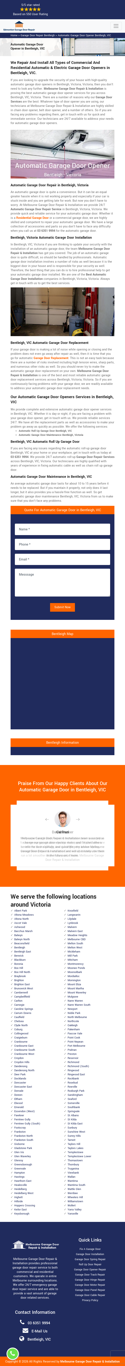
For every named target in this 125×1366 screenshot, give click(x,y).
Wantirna (73, 1181)
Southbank (74, 1107)
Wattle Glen (74, 1189)
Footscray (20, 1128)
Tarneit (71, 1140)
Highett (18, 1197)
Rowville (72, 1087)
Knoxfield (73, 911)
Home (14, 35)
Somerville (74, 1103)
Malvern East (75, 931)
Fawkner (19, 1115)
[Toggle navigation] (116, 26)
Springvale (74, 1111)
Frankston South (23, 1140)
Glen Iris (19, 1152)
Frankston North (23, 1136)
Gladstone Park (23, 1148)
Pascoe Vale (75, 1033)
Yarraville (73, 1214)
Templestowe (75, 1152)
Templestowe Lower (79, 1156)
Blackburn (20, 960)
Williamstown (75, 1201)
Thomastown (75, 1160)
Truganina (73, 1169)
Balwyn (18, 935)
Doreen (18, 1095)
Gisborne (19, 1144)
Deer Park (19, 1074)
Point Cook (74, 1037)
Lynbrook (73, 923)
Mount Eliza (74, 984)
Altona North (21, 919)
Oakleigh (73, 1025)
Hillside (18, 1201)
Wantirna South (76, 1185)
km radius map (62, 683)
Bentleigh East (22, 952)
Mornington (74, 980)
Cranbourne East (23, 1046)
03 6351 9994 (39, 1323)
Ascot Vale (20, 923)
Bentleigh (19, 947)
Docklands (20, 1078)
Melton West (75, 947)
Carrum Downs (22, 1013)
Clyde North (21, 1025)
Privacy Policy (90, 1300)
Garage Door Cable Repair (90, 1295)
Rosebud (73, 1083)
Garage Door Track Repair (90, 1275)
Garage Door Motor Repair (90, 1285)
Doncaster (20, 1083)
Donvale (18, 1091)
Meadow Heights (77, 935)
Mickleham (74, 952)
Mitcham (73, 960)
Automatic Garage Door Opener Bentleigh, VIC (84, 35)
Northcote (73, 1021)
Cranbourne (20, 1042)
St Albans (73, 1115)
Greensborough (23, 1164)
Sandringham (75, 1095)
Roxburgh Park (76, 1091)
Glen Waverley (22, 1156)
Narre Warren (75, 1001)
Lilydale (72, 919)
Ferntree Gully (22, 1119)
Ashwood (19, 927)
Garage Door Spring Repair (90, 1259)
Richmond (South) (78, 1066)
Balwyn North (22, 939)
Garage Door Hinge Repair (90, 1280)
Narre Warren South (79, 1005)
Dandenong (20, 1066)
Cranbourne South (24, 1050)
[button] (50, 819)
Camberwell (21, 992)
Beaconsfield (21, 943)
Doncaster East (23, 1087)
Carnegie (19, 1005)
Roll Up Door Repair (90, 1264)
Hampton (19, 1173)
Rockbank (73, 1078)
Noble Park (74, 1013)
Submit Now (62, 607)
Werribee (73, 1193)
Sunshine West (76, 1132)
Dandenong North (24, 1070)
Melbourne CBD (77, 939)
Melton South (75, 943)
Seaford (72, 1099)
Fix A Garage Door (90, 1249)
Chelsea (19, 1021)
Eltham (18, 1099)
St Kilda (72, 1119)
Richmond (73, 1062)
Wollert (72, 1205)
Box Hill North (22, 972)
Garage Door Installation (90, 1254)
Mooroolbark (75, 972)
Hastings (19, 1177)
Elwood (18, 1103)
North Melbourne (77, 1017)
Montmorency (75, 964)
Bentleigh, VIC (39, 1339)
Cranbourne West (24, 1054)
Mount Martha (76, 988)
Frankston (20, 1132)
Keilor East (20, 1209)
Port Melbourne (76, 1046)
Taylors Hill (74, 1144)
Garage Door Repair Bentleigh (38, 35)
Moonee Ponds (76, 968)
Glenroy (18, 1160)
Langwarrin (74, 915)
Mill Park (73, 956)
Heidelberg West (23, 1193)
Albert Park (20, 911)
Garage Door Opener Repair (90, 1269)
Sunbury (72, 1128)
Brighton (19, 980)
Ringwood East (76, 1074)
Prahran (72, 1050)
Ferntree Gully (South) (27, 1123)
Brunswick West (23, 988)
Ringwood (73, 1070)
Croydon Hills (22, 1062)
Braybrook (20, 976)
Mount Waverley (77, 992)
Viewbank (73, 1173)
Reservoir (73, 1058)
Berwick (18, 956)
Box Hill (18, 968)
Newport (72, 1009)
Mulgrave (73, 997)
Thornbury (73, 1164)
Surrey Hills (74, 1136)
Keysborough (21, 1214)
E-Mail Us (39, 1331)
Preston (72, 1054)
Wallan (71, 1177)
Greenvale (20, 1169)
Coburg (18, 1029)
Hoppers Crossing (24, 1205)
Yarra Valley (74, 1209)
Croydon (19, 1058)
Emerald (19, 1107)
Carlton (18, 1001)
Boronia (18, 964)
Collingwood (21, 1033)
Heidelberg (20, 1189)
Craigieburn (20, 1037)
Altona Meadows (24, 915)
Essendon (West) (24, 1111)
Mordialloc (74, 976)
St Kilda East (75, 1123)
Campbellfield (22, 997)
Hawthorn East (22, 1181)
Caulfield (19, 1017)
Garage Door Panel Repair (90, 1290)
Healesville (20, 1185)
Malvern (72, 927)
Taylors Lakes (75, 1148)
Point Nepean (75, 1042)
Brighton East (22, 984)
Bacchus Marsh (23, 931)
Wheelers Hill (75, 1197)
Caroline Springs (23, 1009)
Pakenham (74, 1029)
